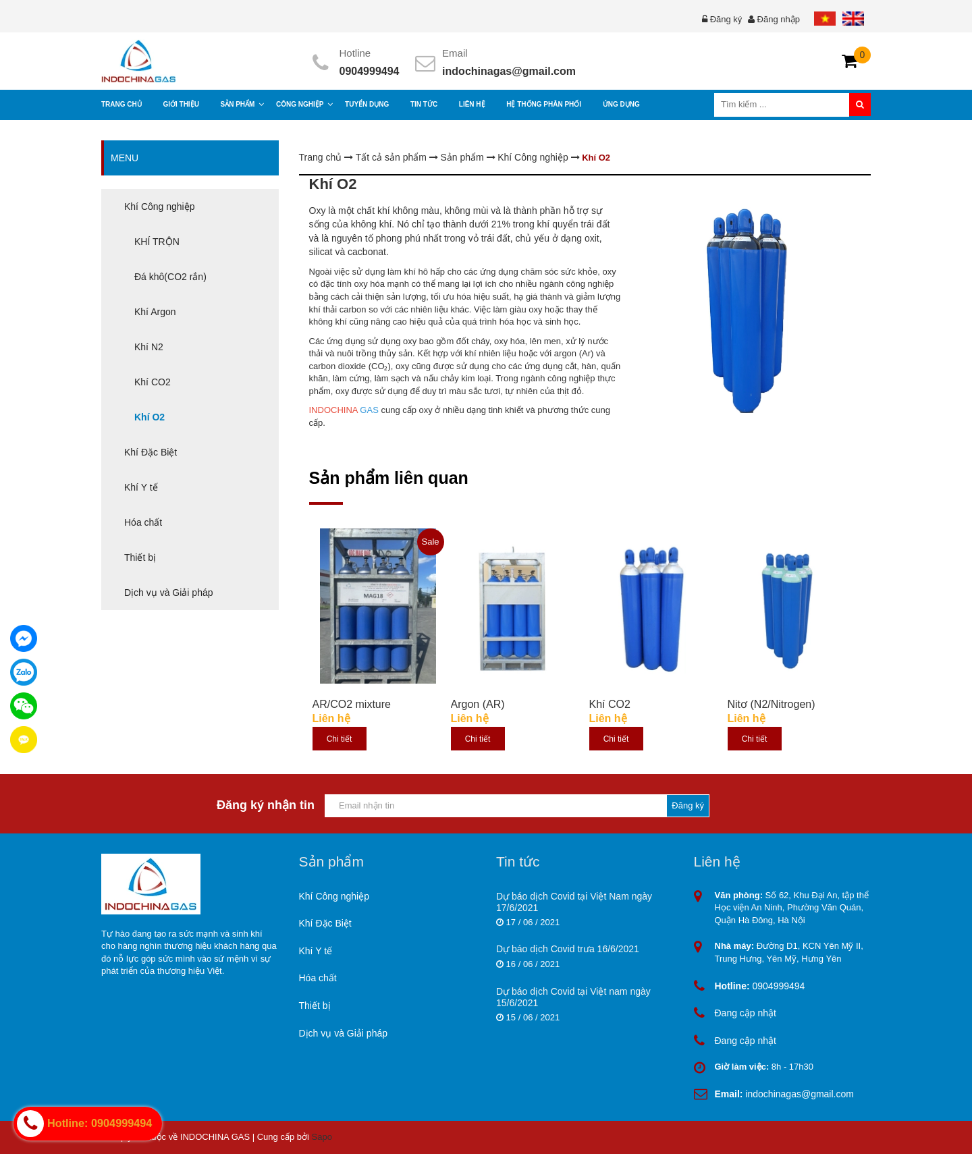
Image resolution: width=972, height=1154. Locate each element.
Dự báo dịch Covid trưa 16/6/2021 (567, 948)
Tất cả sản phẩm (392, 157)
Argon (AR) (478, 704)
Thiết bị (315, 1005)
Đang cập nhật (746, 1013)
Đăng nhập (778, 19)
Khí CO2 (609, 704)
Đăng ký (726, 19)
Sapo (322, 1137)
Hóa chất (318, 977)
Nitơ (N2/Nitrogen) (771, 704)
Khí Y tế (316, 950)
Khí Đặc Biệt (325, 923)
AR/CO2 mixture (352, 704)
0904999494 (370, 71)
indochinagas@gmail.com (509, 71)
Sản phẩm (463, 157)
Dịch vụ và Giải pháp (343, 1033)
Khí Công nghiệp (533, 157)
